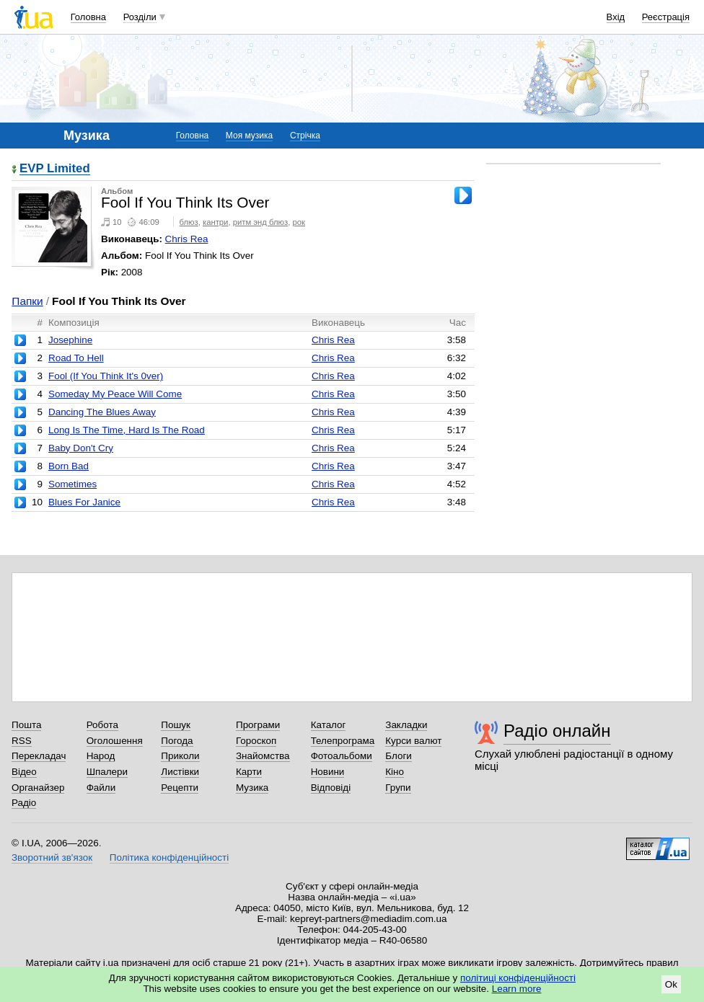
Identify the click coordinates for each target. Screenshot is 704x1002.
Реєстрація (666, 17)
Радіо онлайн (557, 730)
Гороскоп (256, 740)
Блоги (398, 755)
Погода (177, 740)
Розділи (140, 17)
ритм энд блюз (261, 222)
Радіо (24, 802)
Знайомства (263, 755)
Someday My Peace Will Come (115, 394)
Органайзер (38, 787)
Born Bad (68, 466)
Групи (397, 787)
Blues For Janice (84, 502)
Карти (249, 771)
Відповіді (331, 787)
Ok (671, 984)
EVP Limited (54, 169)
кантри (215, 222)
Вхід (616, 17)
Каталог (328, 724)
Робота (102, 724)
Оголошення (115, 740)
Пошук (175, 724)
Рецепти (179, 787)
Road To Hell (76, 358)
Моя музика (249, 135)
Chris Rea (186, 239)
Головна (88, 17)
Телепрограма (343, 740)
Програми (258, 724)
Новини (328, 771)
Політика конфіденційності (169, 857)
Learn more (517, 988)
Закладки (406, 724)
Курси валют (413, 740)
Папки (27, 301)
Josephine (70, 339)
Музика (252, 787)
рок (299, 222)
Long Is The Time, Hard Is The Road (126, 430)
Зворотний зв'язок (52, 857)
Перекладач (39, 755)
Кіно (394, 771)
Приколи (180, 755)
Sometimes (72, 484)
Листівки (180, 771)
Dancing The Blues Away (102, 412)
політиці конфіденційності (518, 977)
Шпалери (107, 771)
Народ (101, 755)
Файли (101, 787)
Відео (24, 771)
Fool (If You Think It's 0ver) (105, 376)
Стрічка (305, 135)
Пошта (26, 724)
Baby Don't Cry (80, 448)
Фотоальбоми (341, 755)
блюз (189, 222)
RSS (22, 740)
